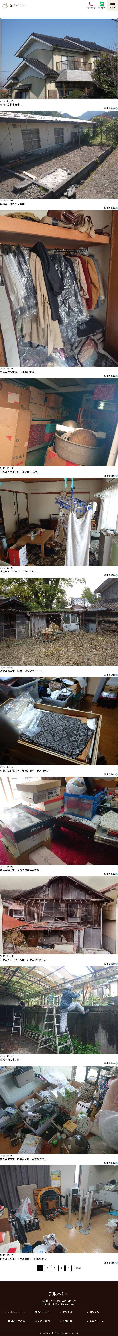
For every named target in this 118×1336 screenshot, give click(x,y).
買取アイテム (42, 1312)
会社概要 (67, 1321)
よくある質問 (42, 1321)
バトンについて (16, 1312)
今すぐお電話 (90, 5)
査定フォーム (97, 1321)
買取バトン (59, 1293)
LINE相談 (101, 5)
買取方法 (94, 1312)
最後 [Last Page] (78, 1268)
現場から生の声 (16, 1321)
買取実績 (67, 1312)
